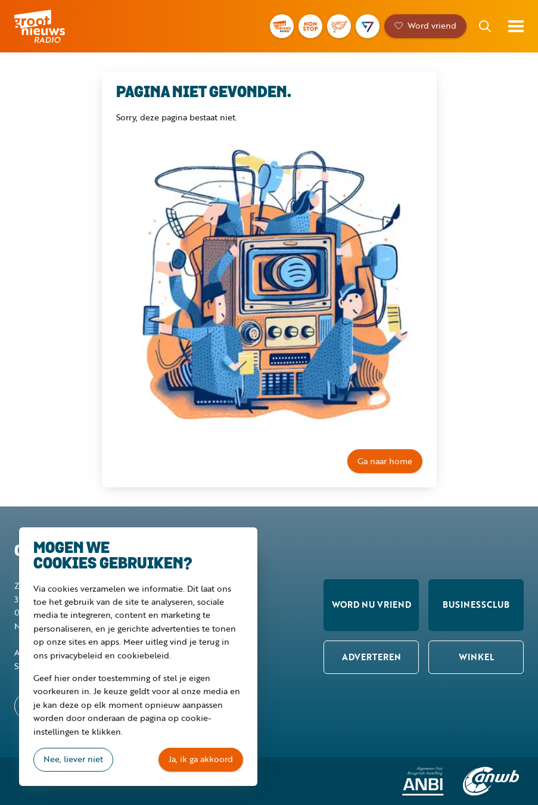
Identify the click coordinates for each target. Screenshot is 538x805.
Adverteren (371, 657)
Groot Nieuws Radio (56, 26)
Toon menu (516, 26)
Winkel (476, 657)
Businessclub (476, 604)
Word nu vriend (371, 604)
